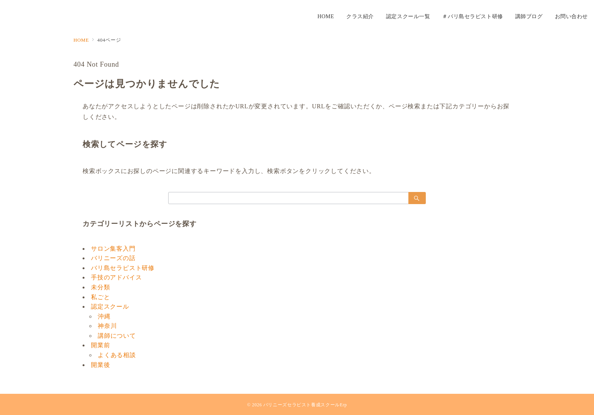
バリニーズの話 (113, 258)
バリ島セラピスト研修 (123, 268)
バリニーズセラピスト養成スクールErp (305, 405)
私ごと (100, 297)
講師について (117, 335)
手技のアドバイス (116, 277)
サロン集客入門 (113, 248)
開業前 (100, 345)
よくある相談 (117, 355)
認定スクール (110, 306)
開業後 (100, 365)
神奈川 (107, 326)
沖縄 (104, 316)
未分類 (100, 287)
